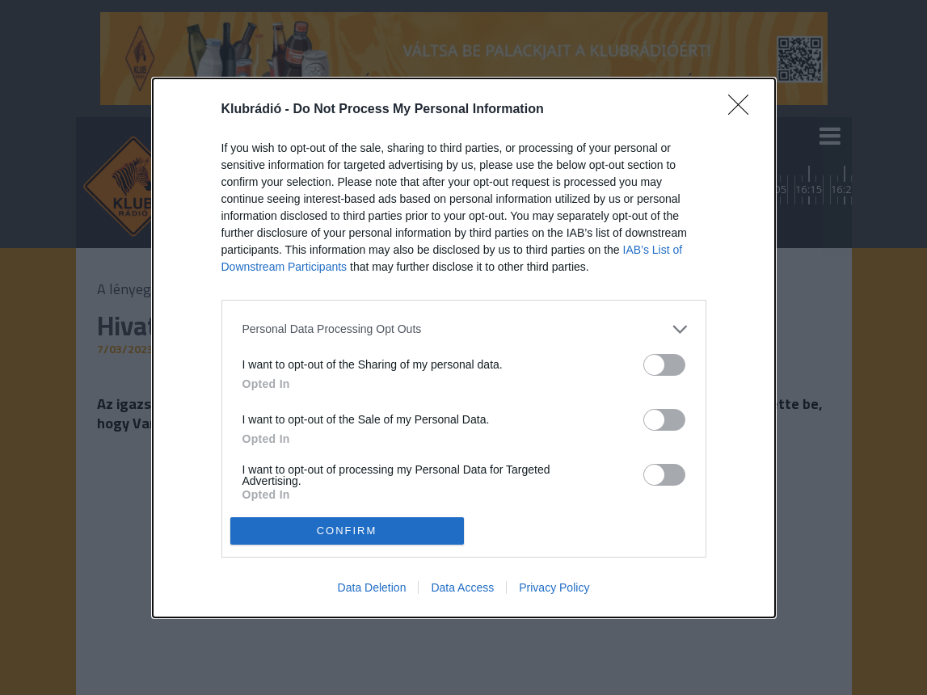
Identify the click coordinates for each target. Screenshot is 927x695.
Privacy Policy (554, 587)
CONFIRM (347, 530)
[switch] (664, 365)
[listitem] (463, 329)
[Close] (743, 110)
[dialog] (464, 347)
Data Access (462, 587)
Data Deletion (372, 587)
